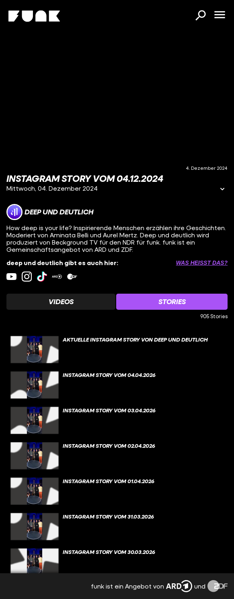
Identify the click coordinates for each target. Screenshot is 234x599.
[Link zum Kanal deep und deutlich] (49, 212)
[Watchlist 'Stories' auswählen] (172, 302)
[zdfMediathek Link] (72, 277)
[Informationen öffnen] (222, 190)
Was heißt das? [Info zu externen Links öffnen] (202, 262)
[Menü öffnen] (219, 15)
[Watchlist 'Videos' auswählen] (60, 302)
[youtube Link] (11, 277)
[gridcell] (117, 349)
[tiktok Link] (42, 277)
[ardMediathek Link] (57, 277)
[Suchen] (200, 16)
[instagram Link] (27, 277)
